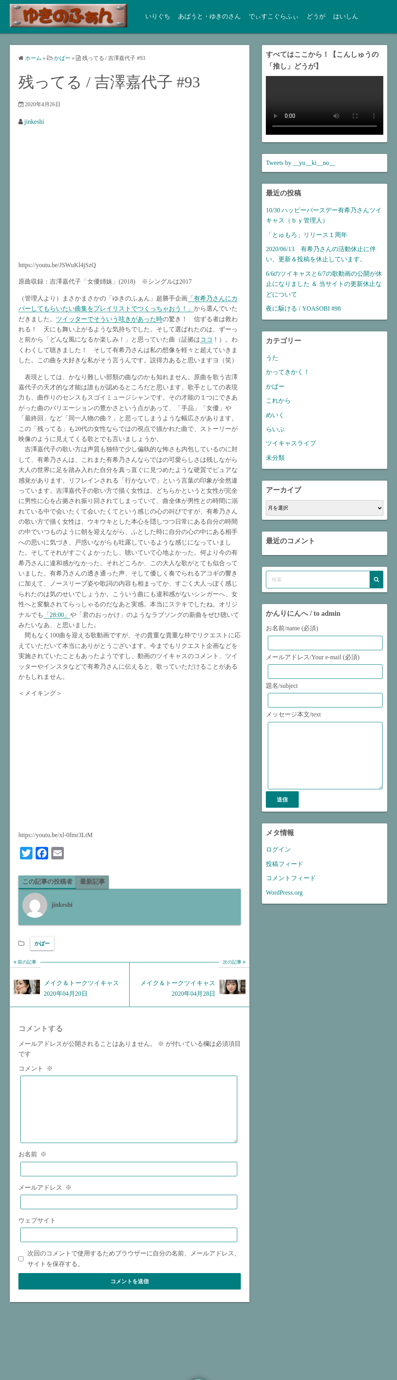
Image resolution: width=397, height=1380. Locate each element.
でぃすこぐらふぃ (269, 16)
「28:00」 (56, 614)
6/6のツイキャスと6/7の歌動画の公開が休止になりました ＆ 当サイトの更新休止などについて (324, 284)
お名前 (32, 1166)
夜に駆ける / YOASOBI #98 (303, 308)
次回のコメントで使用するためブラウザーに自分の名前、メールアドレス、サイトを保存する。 (133, 1270)
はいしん (341, 16)
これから (278, 400)
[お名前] (128, 1181)
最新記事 (92, 881)
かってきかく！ (288, 372)
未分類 (275, 457)
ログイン (278, 861)
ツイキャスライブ (291, 443)
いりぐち (153, 16)
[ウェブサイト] (128, 1247)
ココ (206, 339)
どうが (311, 16)
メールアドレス (45, 1199)
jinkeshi (34, 121)
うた (272, 357)
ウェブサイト (37, 1232)
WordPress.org (284, 904)
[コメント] (128, 1115)
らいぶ (275, 429)
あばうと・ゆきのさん (205, 16)
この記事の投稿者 (47, 881)
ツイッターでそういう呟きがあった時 (109, 319)
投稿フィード (284, 875)
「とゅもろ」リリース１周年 (306, 235)
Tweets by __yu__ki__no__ (301, 162)
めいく (275, 415)
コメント (35, 1068)
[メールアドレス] (128, 1213)
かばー (42, 943)
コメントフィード (291, 889)
